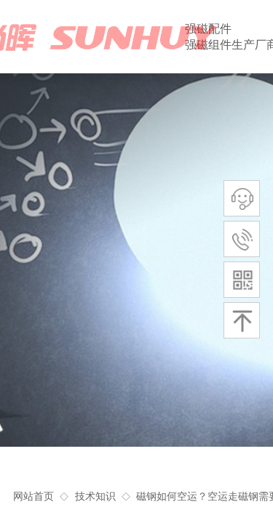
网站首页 (33, 496)
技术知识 (95, 496)
